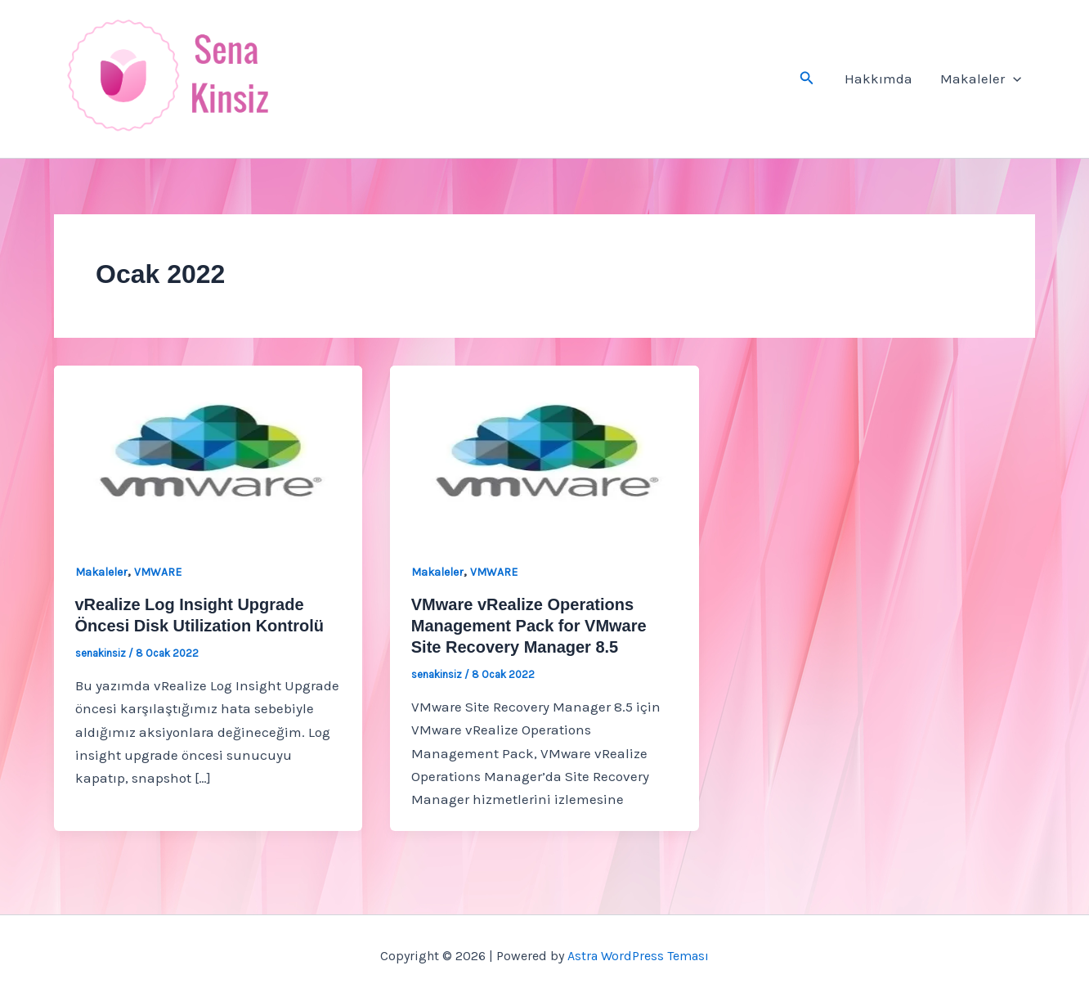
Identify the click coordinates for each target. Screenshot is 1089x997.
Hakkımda (878, 78)
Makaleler (980, 78)
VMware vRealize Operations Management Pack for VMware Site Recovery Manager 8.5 (529, 625)
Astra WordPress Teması (638, 955)
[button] (807, 78)
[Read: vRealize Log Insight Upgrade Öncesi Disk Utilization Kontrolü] (208, 450)
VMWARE (158, 572)
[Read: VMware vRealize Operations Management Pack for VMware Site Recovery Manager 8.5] (544, 450)
